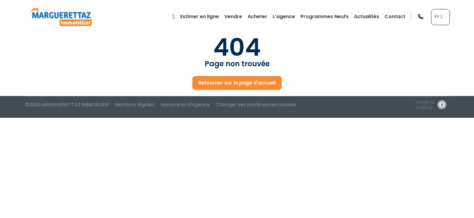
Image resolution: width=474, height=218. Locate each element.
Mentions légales (134, 104)
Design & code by (425, 104)
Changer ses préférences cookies (256, 104)
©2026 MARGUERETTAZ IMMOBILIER (67, 104)
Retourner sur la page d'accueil (237, 82)
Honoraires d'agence (185, 104)
